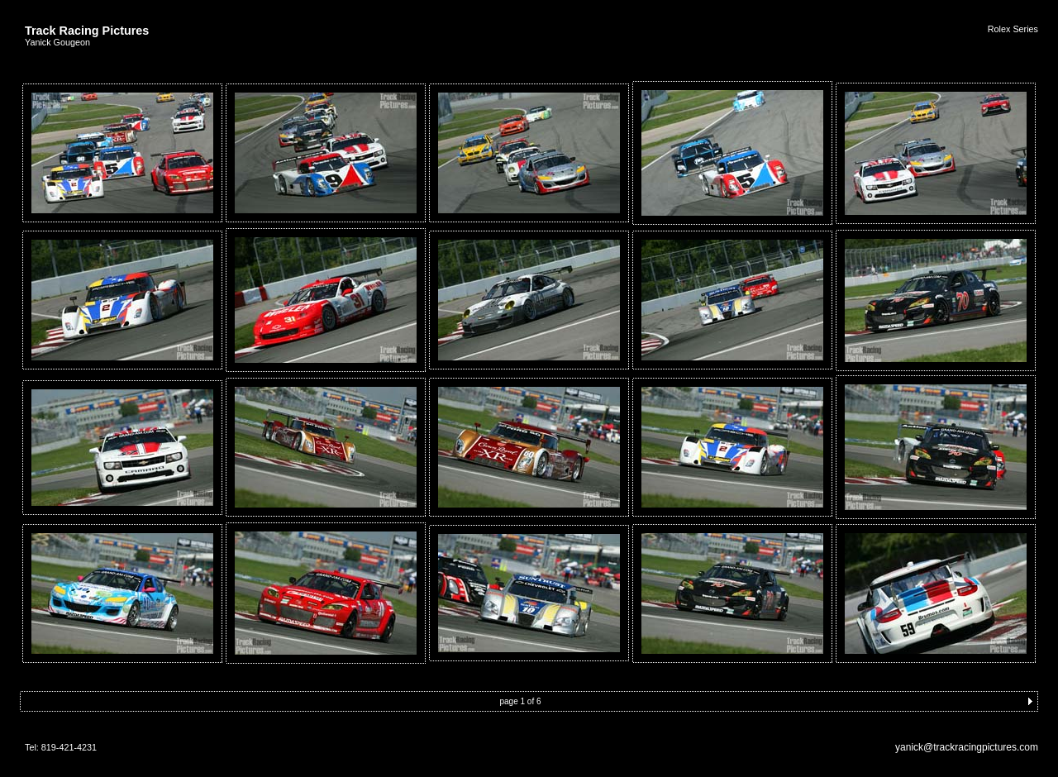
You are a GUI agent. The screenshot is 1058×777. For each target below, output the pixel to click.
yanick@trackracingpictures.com (966, 747)
